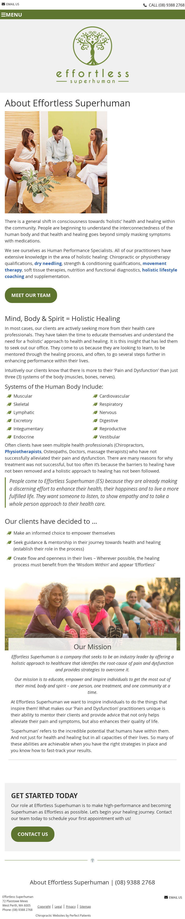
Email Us (10, 4)
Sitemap (85, 906)
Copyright (44, 906)
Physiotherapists (23, 452)
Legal (58, 906)
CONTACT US (33, 834)
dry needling (48, 263)
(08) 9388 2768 (172, 5)
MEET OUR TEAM (31, 295)
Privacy (71, 906)
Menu (11, 14)
